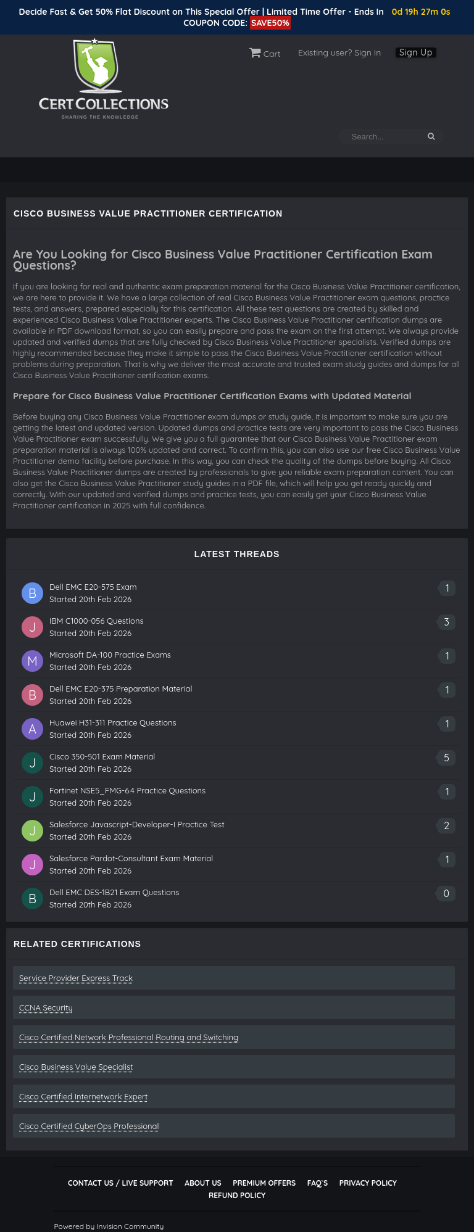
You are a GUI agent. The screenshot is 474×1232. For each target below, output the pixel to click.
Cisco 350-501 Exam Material (102, 756)
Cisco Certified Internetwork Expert (83, 1096)
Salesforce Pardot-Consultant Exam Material (131, 858)
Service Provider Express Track (76, 978)
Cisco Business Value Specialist (76, 1067)
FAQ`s (317, 1183)
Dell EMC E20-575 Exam (93, 587)
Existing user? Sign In (339, 52)
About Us (203, 1183)
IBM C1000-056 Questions (96, 621)
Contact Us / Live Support (120, 1183)
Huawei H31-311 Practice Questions (113, 722)
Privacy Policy (368, 1183)
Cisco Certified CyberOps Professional (89, 1126)
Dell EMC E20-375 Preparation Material (120, 688)
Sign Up (416, 52)
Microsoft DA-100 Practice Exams (110, 654)
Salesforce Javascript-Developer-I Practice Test (137, 824)
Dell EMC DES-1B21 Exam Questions (114, 892)
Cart (265, 53)
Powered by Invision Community (109, 1226)
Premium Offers (264, 1183)
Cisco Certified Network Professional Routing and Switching (128, 1037)
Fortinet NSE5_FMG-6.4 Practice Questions (127, 790)
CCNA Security (46, 1007)
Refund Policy (237, 1195)
